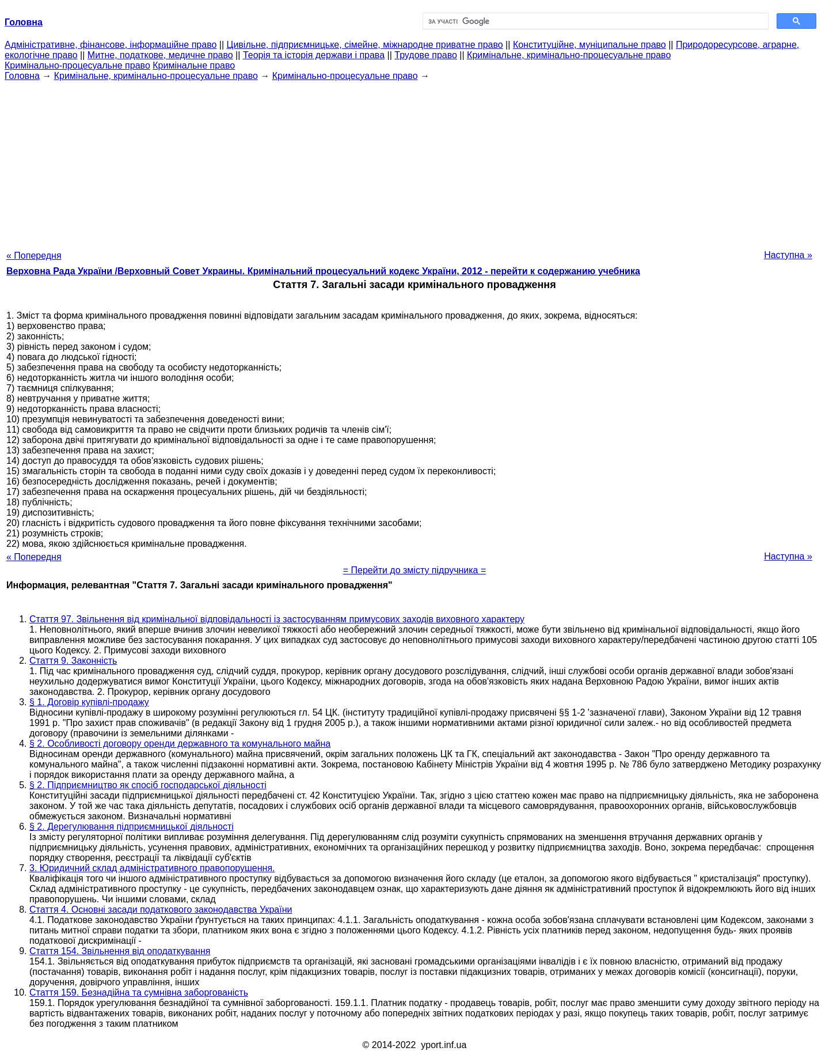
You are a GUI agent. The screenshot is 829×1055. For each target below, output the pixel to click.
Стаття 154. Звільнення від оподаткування (119, 951)
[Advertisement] (414, 162)
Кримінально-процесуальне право (77, 65)
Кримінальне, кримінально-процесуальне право (569, 55)
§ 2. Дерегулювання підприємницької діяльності (131, 826)
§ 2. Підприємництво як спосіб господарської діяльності (148, 785)
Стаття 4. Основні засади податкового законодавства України (160, 909)
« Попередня (34, 255)
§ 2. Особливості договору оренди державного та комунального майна (179, 743)
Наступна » (788, 255)
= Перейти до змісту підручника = (414, 570)
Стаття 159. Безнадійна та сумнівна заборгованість (138, 992)
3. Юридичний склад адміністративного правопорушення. (152, 868)
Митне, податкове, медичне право (160, 55)
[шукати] (594, 21)
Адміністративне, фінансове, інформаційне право (110, 45)
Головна (22, 76)
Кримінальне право (194, 65)
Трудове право (425, 55)
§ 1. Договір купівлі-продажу (89, 702)
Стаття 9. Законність (73, 660)
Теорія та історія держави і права (314, 55)
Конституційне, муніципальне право (589, 45)
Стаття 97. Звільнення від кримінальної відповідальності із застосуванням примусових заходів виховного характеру (276, 619)
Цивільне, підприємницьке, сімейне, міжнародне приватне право (365, 45)
